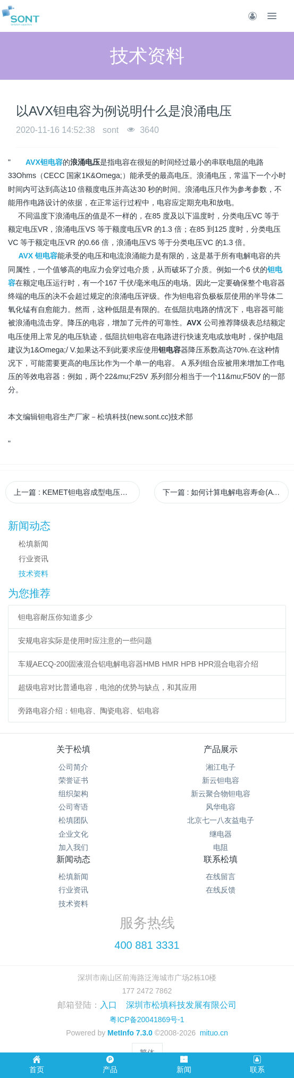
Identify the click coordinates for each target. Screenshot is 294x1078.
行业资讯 (33, 558)
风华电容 (221, 807)
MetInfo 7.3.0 (130, 1033)
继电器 (220, 834)
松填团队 (73, 820)
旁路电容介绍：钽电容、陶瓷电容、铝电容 (88, 710)
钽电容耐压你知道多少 (55, 617)
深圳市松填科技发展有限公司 (181, 1004)
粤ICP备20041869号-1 (147, 1019)
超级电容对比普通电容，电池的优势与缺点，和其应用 (107, 687)
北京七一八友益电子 (220, 820)
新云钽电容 (220, 780)
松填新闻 (33, 544)
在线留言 (221, 876)
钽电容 (46, 255)
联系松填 (221, 859)
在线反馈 (221, 890)
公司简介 (73, 767)
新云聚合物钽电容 (220, 793)
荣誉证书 (73, 780)
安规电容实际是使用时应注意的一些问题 (85, 640)
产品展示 (221, 749)
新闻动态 (73, 859)
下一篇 (226, 492)
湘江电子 (221, 767)
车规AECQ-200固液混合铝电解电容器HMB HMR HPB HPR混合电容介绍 (138, 664)
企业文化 (73, 834)
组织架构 (73, 793)
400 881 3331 (146, 945)
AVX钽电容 (44, 162)
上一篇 (77, 492)
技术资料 (33, 573)
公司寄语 (73, 807)
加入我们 (73, 847)
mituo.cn (214, 1033)
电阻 (220, 847)
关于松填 (73, 749)
